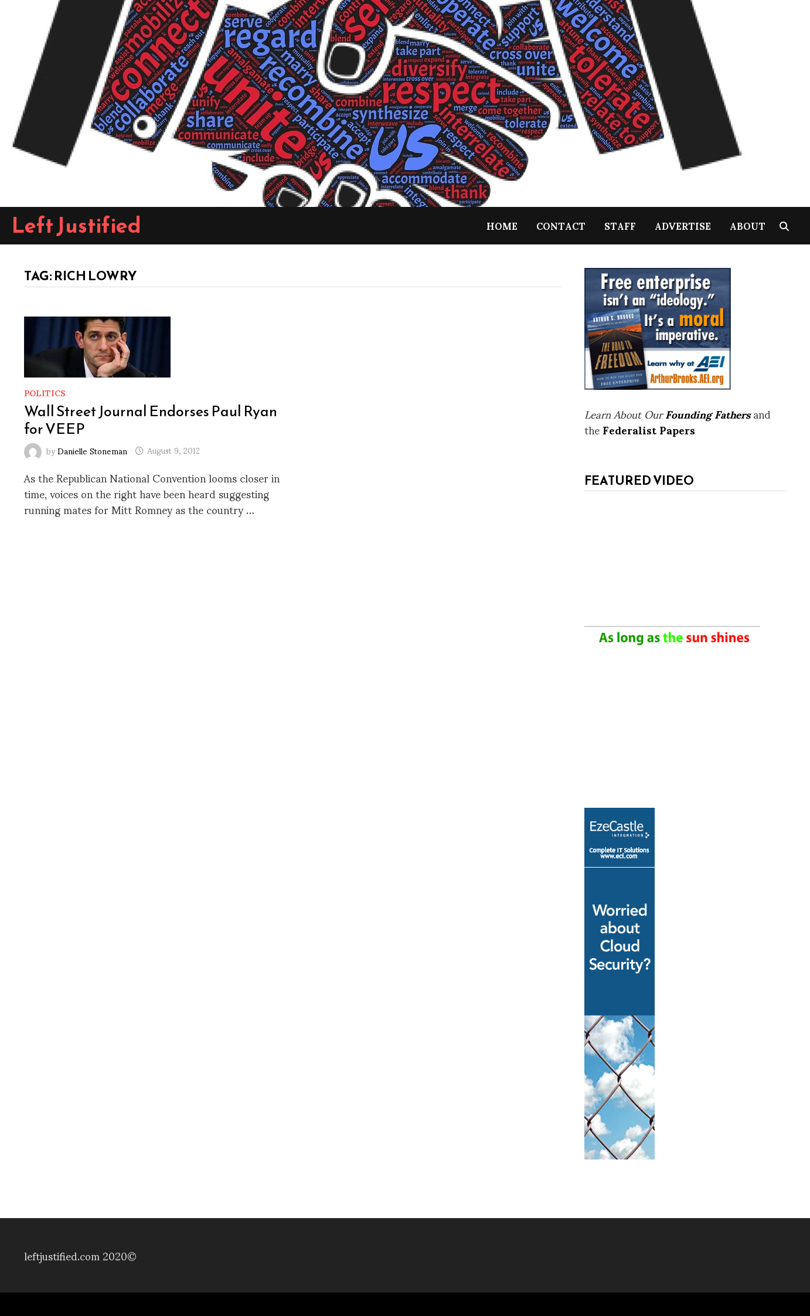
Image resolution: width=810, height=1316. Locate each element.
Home (502, 225)
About (747, 225)
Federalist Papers (649, 429)
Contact (561, 225)
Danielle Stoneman (92, 450)
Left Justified (76, 225)
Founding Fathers (707, 413)
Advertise (683, 225)
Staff (620, 225)
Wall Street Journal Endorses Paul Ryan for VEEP (150, 420)
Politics (45, 392)
